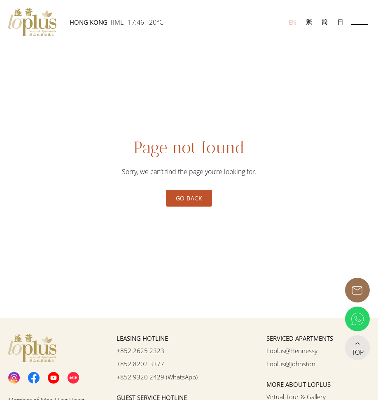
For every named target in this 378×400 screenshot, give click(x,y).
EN (292, 22)
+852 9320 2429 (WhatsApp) (157, 377)
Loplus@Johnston (290, 364)
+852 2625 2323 (140, 351)
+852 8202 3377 (140, 364)
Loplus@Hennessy (291, 351)
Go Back (189, 198)
